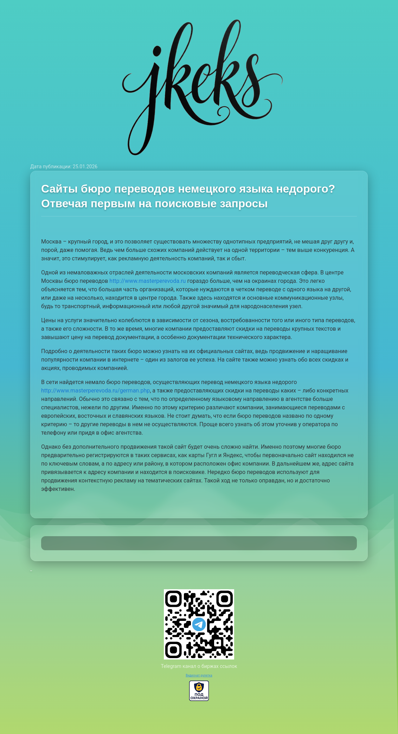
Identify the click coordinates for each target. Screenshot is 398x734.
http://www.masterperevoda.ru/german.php (95, 390)
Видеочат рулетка (199, 675)
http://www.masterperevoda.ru (147, 281)
